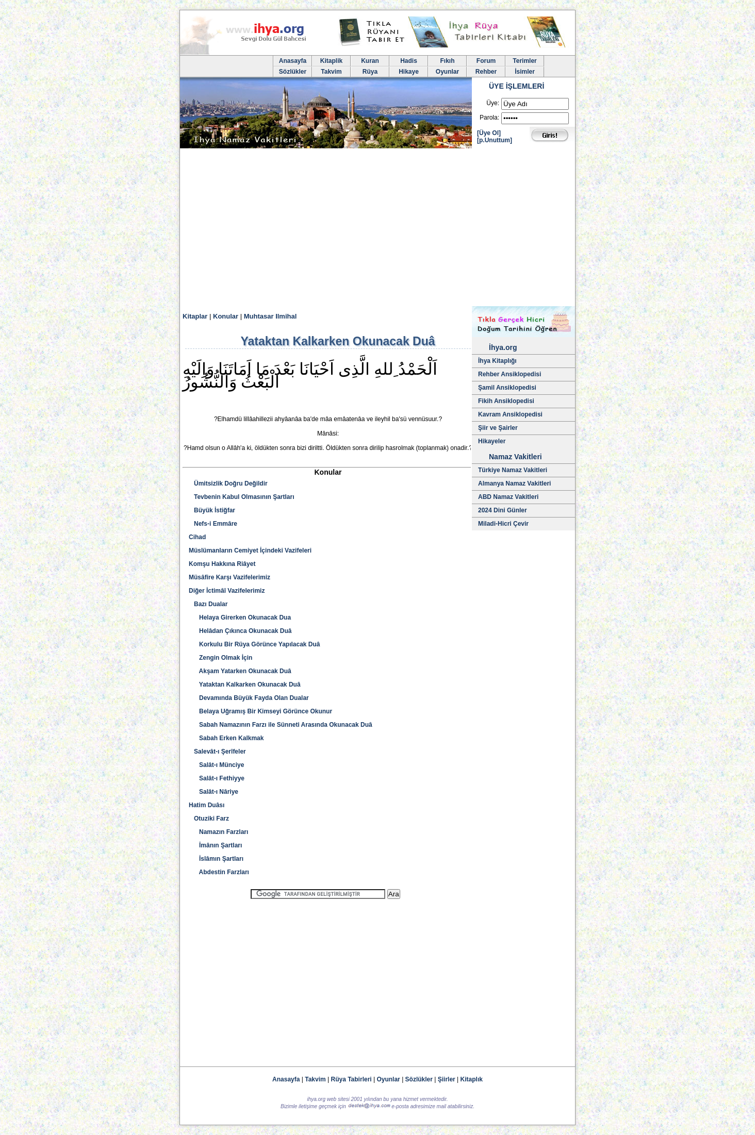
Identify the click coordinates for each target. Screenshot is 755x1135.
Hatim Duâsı (206, 805)
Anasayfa (292, 60)
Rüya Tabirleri (351, 1079)
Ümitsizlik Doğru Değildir (228, 483)
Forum (486, 60)
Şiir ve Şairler (498, 427)
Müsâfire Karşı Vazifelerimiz (229, 577)
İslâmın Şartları (216, 858)
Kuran (370, 60)
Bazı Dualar (208, 604)
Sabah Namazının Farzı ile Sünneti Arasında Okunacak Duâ (280, 724)
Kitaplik (331, 60)
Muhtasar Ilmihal (270, 316)
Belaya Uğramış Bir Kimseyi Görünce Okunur (260, 711)
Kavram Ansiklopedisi (510, 414)
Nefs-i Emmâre (213, 523)
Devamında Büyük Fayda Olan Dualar (249, 698)
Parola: (489, 117)
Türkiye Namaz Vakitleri (512, 470)
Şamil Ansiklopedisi (507, 387)
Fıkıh (447, 60)
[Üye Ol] (489, 133)
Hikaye (409, 71)
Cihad (197, 537)
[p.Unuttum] (494, 140)
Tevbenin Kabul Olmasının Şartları (241, 496)
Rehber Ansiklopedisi (509, 374)
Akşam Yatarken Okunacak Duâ (240, 671)
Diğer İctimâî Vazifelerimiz (227, 590)
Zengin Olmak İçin (220, 657)
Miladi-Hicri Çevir (503, 523)
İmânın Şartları (215, 845)
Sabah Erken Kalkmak (226, 738)
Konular (225, 316)
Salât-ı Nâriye (213, 791)
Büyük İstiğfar (212, 510)
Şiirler (446, 1079)
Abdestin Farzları (219, 872)
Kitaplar (195, 316)
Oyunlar (447, 71)
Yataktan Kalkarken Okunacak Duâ (245, 684)
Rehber (486, 71)
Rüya (370, 71)
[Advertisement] (377, 229)
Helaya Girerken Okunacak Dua (240, 617)
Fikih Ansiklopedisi (506, 401)
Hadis (408, 60)
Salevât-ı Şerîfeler (217, 751)
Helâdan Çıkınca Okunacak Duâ (240, 631)
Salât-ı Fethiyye (216, 778)
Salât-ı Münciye (216, 765)
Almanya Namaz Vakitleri (514, 483)
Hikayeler (491, 441)
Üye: (492, 103)
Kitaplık (472, 1079)
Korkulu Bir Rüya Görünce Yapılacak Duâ (254, 644)
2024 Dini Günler (502, 510)
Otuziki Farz (209, 818)
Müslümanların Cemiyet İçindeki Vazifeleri (250, 550)
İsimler (525, 71)
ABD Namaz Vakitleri (508, 496)
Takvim (331, 71)
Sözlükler (292, 71)
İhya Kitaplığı (497, 360)
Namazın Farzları (218, 832)
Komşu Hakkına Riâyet (222, 564)
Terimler (524, 60)
